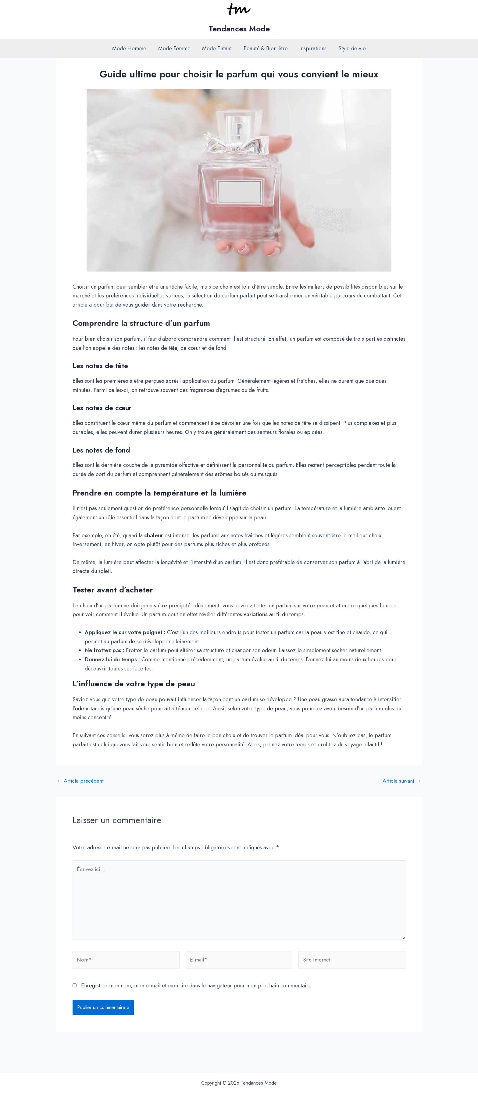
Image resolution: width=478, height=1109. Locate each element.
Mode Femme (175, 48)
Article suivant (401, 781)
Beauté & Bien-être (265, 48)
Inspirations (312, 48)
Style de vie (350, 48)
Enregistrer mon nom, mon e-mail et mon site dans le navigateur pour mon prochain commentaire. (197, 988)
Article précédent (81, 781)
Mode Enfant (217, 48)
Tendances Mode (239, 28)
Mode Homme (131, 48)
